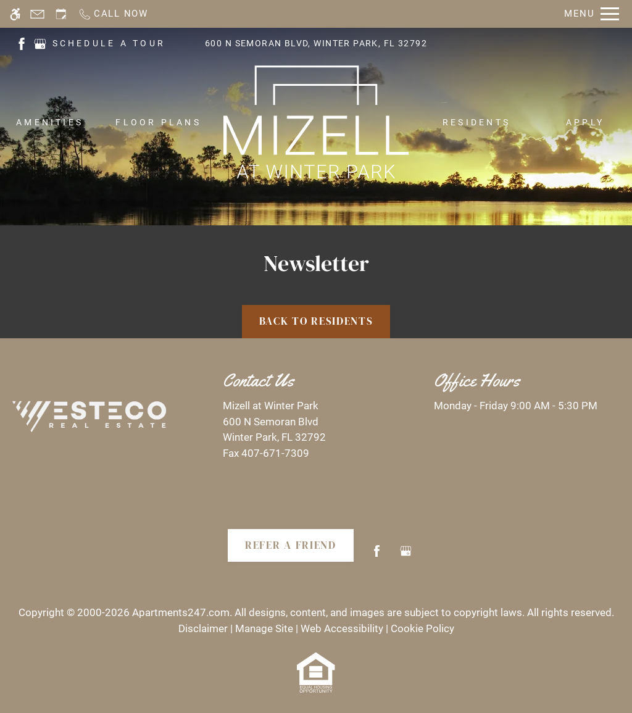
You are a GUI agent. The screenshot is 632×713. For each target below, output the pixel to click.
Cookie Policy (422, 628)
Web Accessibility (342, 628)
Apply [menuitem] (585, 122)
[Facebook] (377, 556)
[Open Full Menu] (591, 14)
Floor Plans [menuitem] (158, 122)
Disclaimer (203, 628)
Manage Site (264, 628)
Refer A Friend (290, 545)
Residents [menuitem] (476, 122)
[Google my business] (406, 556)
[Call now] (112, 14)
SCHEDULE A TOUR (109, 43)
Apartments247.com (181, 612)
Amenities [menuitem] (49, 122)
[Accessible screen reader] (15, 14)
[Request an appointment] (61, 14)
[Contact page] (37, 14)
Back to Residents (316, 321)
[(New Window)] (21, 42)
